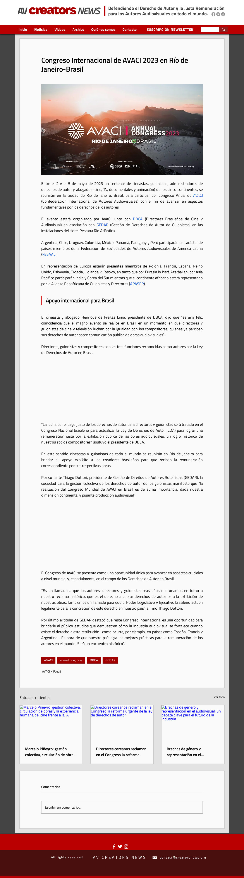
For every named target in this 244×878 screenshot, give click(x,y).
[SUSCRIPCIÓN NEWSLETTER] (171, 29)
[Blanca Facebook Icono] (114, 846)
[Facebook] (213, 14)
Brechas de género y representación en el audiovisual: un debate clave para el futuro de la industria (191, 752)
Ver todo (219, 697)
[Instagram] (223, 14)
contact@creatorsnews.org (183, 857)
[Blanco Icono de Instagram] (126, 846)
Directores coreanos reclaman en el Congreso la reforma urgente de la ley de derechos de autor (121, 752)
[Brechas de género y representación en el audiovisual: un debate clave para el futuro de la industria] (193, 722)
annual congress (71, 660)
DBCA (94, 660)
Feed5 (57, 671)
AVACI (48, 660)
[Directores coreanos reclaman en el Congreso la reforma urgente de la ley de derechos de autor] (122, 722)
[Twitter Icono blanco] (120, 846)
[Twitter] (218, 14)
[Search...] (206, 30)
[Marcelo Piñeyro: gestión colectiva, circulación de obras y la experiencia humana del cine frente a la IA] (51, 722)
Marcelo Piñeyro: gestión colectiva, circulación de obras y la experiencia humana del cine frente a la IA (50, 752)
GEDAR (110, 660)
